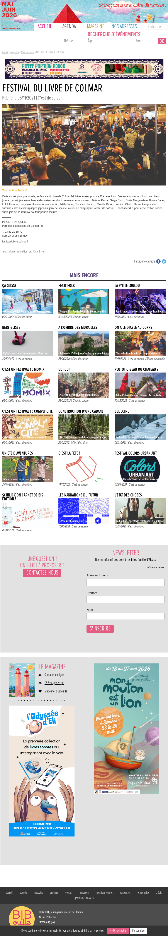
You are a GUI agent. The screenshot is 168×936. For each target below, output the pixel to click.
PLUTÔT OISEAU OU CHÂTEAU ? (136, 370)
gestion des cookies (84, 897)
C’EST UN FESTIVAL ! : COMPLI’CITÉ (27, 411)
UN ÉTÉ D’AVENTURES (17, 453)
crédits (159, 892)
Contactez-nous (42, 573)
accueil (9, 892)
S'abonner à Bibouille (56, 691)
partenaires (125, 892)
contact (68, 892)
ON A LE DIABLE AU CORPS (133, 328)
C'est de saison (27, 52)
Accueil (5, 52)
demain (30, 42)
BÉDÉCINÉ (122, 411)
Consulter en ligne (54, 674)
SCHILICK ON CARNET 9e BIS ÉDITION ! (22, 497)
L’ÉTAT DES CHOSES (128, 495)
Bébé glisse (11, 328)
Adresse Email (98, 575)
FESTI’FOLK (66, 286)
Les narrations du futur (78, 495)
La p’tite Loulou (127, 286)
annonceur (84, 892)
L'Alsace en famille (155, 359)
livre (41, 251)
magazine (38, 892)
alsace (12, 251)
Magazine (14, 52)
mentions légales (104, 892)
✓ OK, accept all (118, 930)
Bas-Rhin (33, 251)
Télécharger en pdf (54, 682)
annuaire (54, 892)
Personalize (138, 930)
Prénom (92, 593)
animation (22, 251)
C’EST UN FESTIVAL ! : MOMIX (23, 370)
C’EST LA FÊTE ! (69, 453)
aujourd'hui (13, 42)
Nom (90, 609)
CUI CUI (64, 370)
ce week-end (48, 42)
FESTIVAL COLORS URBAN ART (136, 453)
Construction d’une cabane (81, 411)
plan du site (143, 892)
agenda (23, 892)
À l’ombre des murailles (77, 328)
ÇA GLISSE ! (10, 286)
